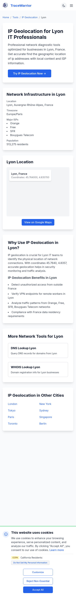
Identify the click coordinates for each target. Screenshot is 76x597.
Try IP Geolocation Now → (29, 73)
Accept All (37, 589)
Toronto (12, 423)
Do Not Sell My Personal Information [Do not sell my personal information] (30, 562)
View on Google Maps (38, 222)
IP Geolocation (30, 17)
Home (6, 17)
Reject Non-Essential (38, 581)
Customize (38, 572)
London (12, 404)
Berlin (42, 423)
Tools (15, 17)
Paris (11, 417)
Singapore (45, 417)
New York (45, 404)
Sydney (44, 410)
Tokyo (11, 410)
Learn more (57, 550)
